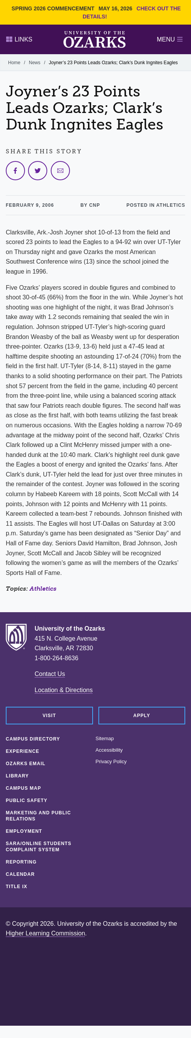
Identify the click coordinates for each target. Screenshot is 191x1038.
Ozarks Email (25, 763)
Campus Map (23, 788)
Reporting (21, 862)
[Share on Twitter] (37, 170)
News (34, 62)
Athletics (43, 588)
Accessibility (109, 750)
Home (14, 62)
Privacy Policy (111, 761)
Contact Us (50, 674)
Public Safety (26, 800)
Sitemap (105, 738)
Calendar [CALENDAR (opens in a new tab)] (20, 874)
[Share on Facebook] (15, 170)
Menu (170, 39)
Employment (24, 831)
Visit (49, 715)
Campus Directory (33, 739)
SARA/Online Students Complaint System (38, 846)
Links (19, 39)
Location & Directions (64, 690)
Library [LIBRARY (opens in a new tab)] (17, 776)
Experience (22, 751)
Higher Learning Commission (45, 933)
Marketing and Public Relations (38, 816)
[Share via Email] (60, 170)
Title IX (16, 886)
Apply (141, 715)
